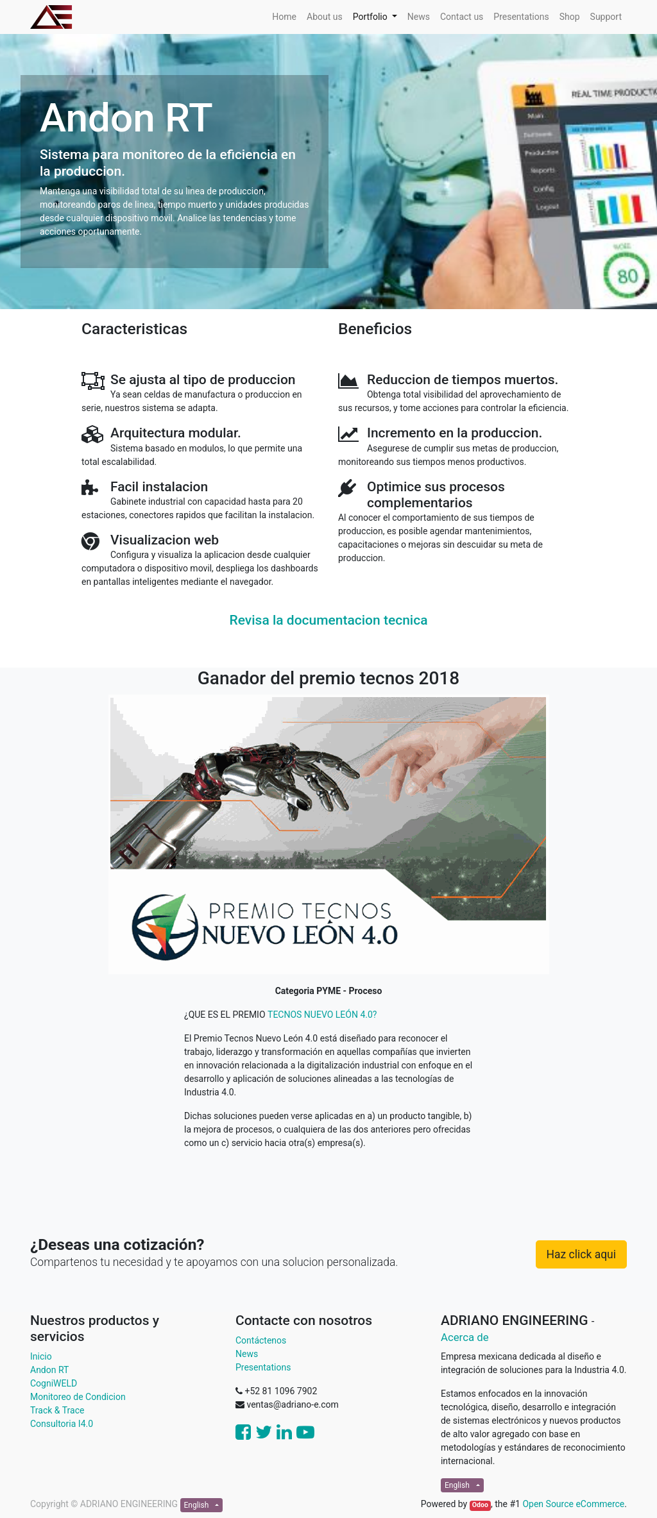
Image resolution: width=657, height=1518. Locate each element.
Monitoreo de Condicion (78, 1397)
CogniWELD (53, 1383)
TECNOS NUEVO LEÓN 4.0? (322, 1014)
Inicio (41, 1356)
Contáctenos (260, 1340)
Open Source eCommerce (573, 1504)
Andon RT (49, 1370)
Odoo (480, 1505)
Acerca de (465, 1337)
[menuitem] (284, 17)
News (246, 1354)
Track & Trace (57, 1410)
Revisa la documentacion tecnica (329, 620)
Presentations (263, 1367)
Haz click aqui (581, 1254)
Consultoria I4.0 (61, 1424)
